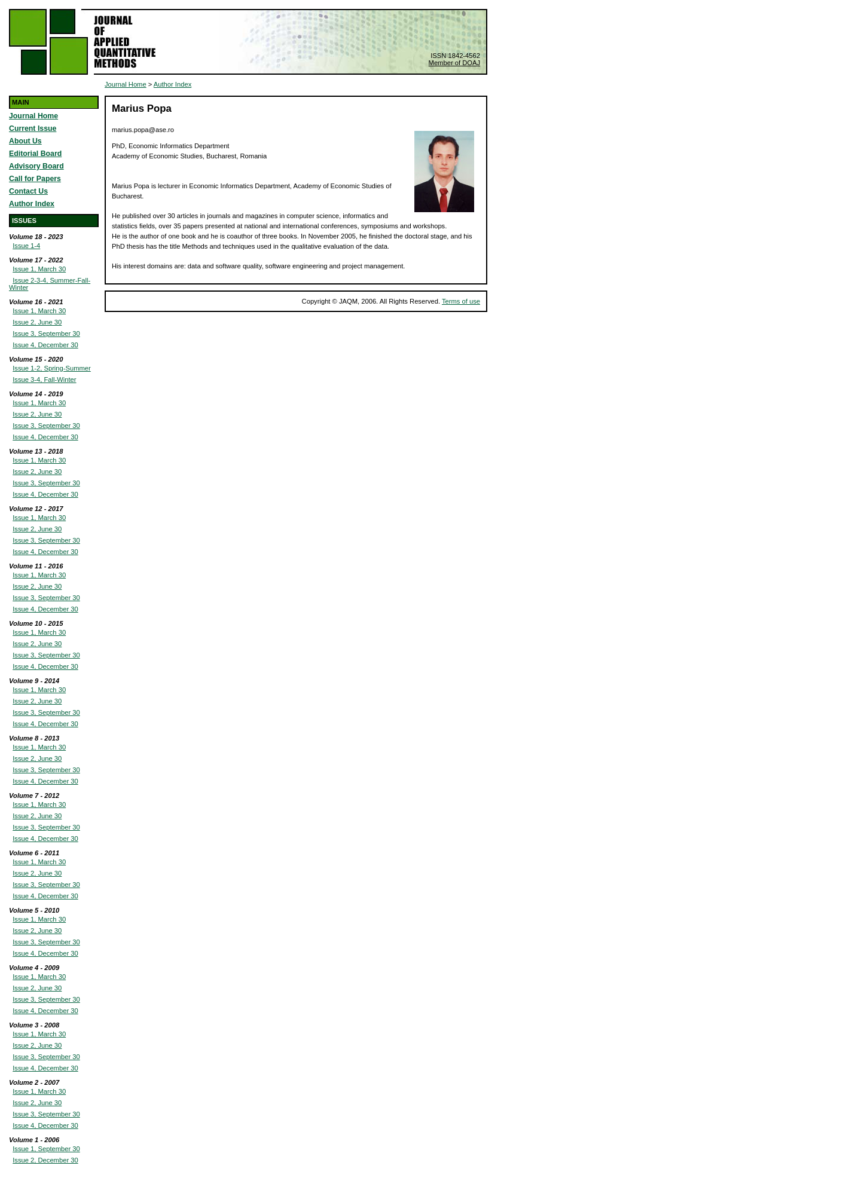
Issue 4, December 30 (45, 344)
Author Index (31, 204)
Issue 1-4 (26, 245)
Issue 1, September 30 (46, 1148)
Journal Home (33, 116)
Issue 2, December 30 (45, 1160)
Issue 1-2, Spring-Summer (52, 368)
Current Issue (32, 128)
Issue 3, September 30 (46, 333)
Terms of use (461, 301)
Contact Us (28, 191)
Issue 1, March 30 (39, 269)
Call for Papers (35, 179)
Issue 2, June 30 (37, 322)
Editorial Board (35, 153)
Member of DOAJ (454, 62)
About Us (25, 141)
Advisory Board (36, 166)
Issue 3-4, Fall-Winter (44, 379)
